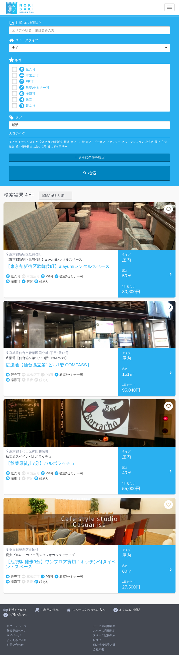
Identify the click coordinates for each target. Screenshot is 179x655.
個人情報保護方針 (104, 644)
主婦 (164, 142)
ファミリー (113, 142)
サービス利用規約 (104, 626)
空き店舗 (44, 142)
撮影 (11, 146)
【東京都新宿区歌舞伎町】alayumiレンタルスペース (58, 266)
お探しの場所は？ (25, 22)
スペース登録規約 (104, 635)
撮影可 (27, 93)
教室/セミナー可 (34, 87)
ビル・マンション (133, 142)
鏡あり (27, 105)
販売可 (27, 69)
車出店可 (29, 75)
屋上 (157, 142)
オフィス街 (78, 142)
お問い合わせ (15, 644)
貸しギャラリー (57, 146)
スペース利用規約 (104, 630)
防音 (25, 99)
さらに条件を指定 (89, 157)
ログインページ (16, 626)
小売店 (149, 142)
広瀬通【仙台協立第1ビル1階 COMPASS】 (48, 365)
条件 (15, 60)
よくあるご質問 (16, 640)
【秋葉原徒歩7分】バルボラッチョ (40, 463)
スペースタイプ (23, 40)
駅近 (66, 142)
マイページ (14, 635)
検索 (89, 173)
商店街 (13, 142)
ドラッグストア (28, 142)
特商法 (97, 640)
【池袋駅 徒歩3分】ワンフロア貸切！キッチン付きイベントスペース (61, 564)
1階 (44, 146)
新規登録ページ (16, 630)
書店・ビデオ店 (95, 142)
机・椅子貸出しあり (28, 146)
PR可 (26, 81)
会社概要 (98, 649)
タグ (15, 117)
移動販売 (57, 142)
